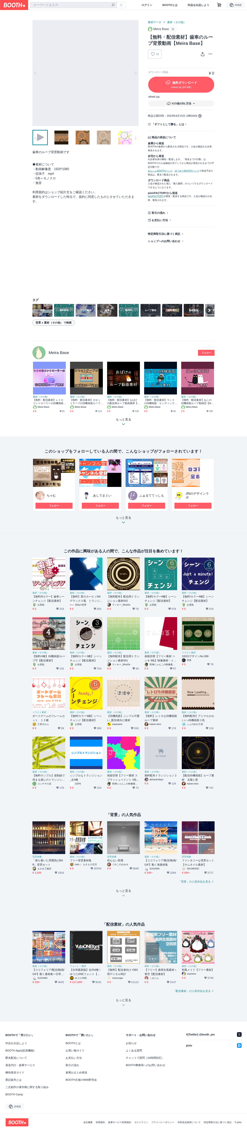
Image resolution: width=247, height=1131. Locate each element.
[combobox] (73, 5)
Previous (35, 73)
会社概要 (88, 1122)
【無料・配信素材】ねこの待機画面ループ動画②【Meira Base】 (197, 402)
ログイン (146, 5)
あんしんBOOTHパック (160, 170)
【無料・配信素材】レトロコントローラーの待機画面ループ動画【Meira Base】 (48, 402)
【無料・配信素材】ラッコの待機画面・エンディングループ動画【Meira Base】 (159, 402)
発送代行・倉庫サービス (20, 1065)
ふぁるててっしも (151, 495)
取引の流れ (158, 212)
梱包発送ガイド (14, 1072)
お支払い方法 (160, 220)
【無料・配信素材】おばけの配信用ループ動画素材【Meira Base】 (123, 402)
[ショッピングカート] (219, 5)
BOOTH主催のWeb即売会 (81, 1079)
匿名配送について (16, 1057)
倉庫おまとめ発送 (76, 1072)
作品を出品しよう (198, 5)
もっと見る (123, 521)
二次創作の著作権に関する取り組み (27, 1087)
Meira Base (59, 352)
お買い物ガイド (75, 1050)
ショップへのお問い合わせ (164, 241)
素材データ (154, 22)
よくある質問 (134, 1050)
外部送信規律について (189, 1122)
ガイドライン (141, 1122)
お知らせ (131, 1043)
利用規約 (100, 1122)
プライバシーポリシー (162, 1122)
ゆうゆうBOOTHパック (187, 170)
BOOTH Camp (14, 1094)
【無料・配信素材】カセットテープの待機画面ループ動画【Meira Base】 (85, 402)
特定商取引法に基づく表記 (164, 233)
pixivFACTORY (155, 196)
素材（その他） (176, 22)
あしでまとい (102, 495)
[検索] (113, 5)
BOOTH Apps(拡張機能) (19, 1050)
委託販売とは (13, 1079)
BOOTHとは (170, 5)
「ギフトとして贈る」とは (168, 124)
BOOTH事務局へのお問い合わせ (145, 1065)
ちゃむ (51, 495)
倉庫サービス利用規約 (119, 1122)
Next (135, 73)
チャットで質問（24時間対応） (145, 1057)
